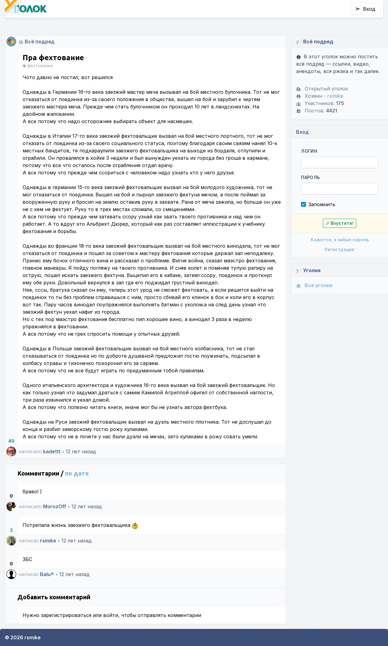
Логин (309, 151)
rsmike (48, 541)
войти (110, 615)
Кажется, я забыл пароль (340, 239)
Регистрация (339, 249)
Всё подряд (40, 41)
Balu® (47, 574)
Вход (365, 9)
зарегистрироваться (66, 615)
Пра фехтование (53, 57)
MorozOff (54, 506)
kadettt (51, 451)
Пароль (310, 177)
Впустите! (340, 223)
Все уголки (314, 285)
